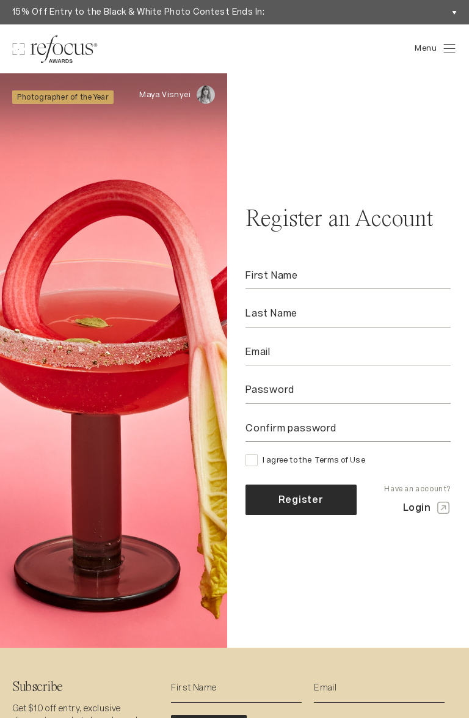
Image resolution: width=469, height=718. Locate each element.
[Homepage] (55, 49)
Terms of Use (339, 459)
